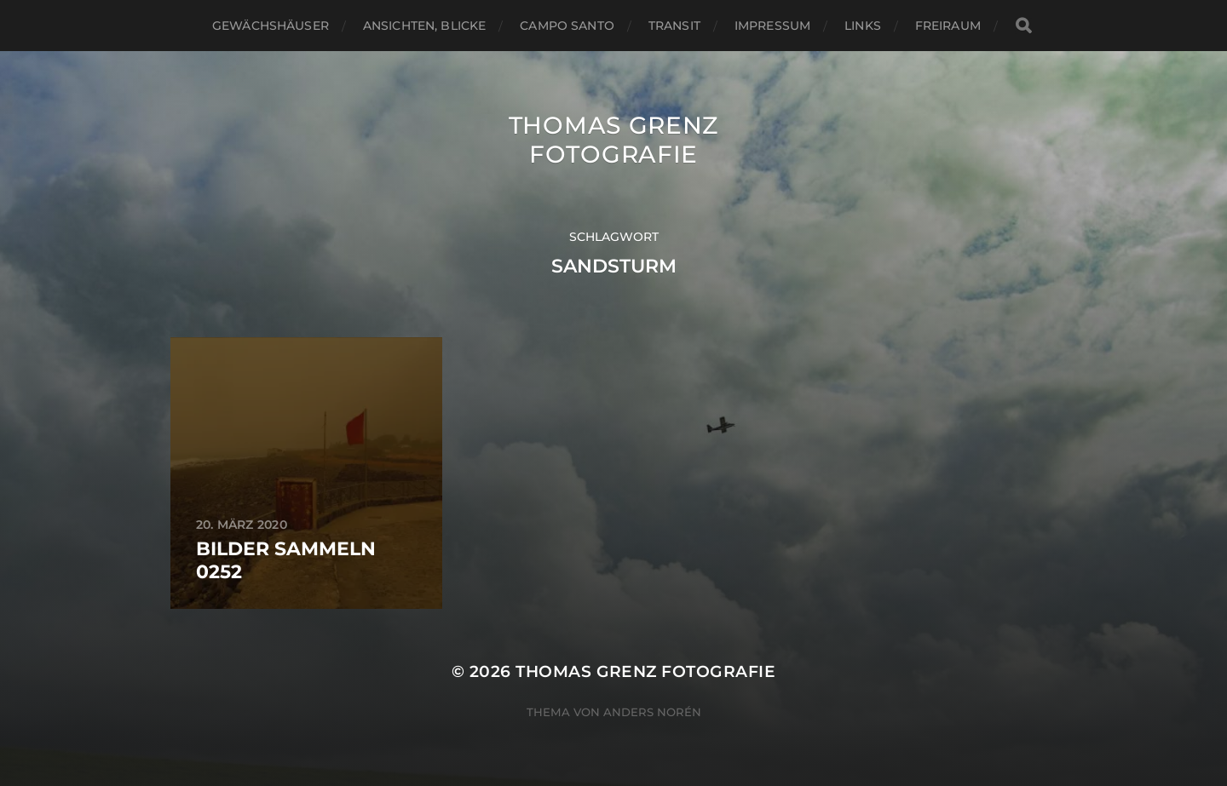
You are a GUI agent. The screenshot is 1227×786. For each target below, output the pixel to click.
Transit (674, 25)
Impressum (772, 25)
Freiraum (948, 25)
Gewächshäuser (270, 25)
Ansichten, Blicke (424, 25)
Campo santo (567, 25)
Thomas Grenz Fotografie (613, 140)
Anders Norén (652, 712)
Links (862, 25)
